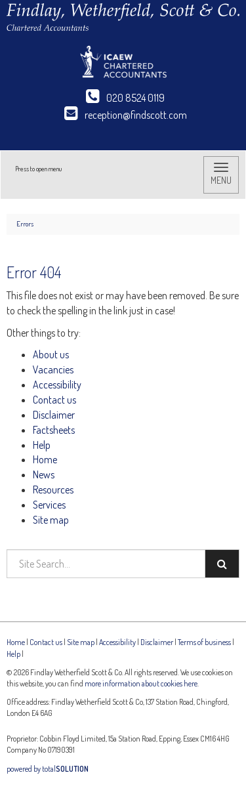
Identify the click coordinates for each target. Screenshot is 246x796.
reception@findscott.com (125, 114)
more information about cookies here (141, 683)
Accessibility (57, 384)
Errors (24, 223)
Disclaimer (54, 414)
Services (49, 504)
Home (45, 459)
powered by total (48, 769)
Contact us (54, 399)
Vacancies (53, 369)
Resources (53, 489)
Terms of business (204, 642)
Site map (51, 519)
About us (51, 354)
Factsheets (54, 429)
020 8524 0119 (125, 97)
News (43, 474)
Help (42, 444)
